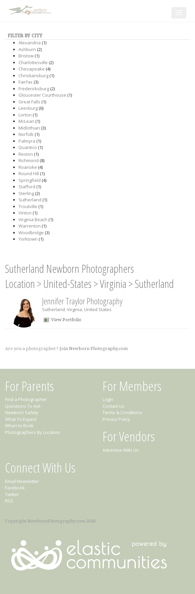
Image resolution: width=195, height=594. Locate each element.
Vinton (25, 213)
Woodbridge (31, 233)
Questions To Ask (23, 406)
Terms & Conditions (122, 412)
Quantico (27, 147)
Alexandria (29, 43)
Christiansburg (33, 75)
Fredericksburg (33, 89)
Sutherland (29, 200)
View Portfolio (66, 319)
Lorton (25, 115)
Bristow (26, 56)
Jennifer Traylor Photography (82, 301)
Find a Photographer (26, 399)
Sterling (26, 193)
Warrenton (29, 226)
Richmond (28, 160)
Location (20, 283)
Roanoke (27, 167)
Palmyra (26, 141)
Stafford (26, 187)
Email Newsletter (22, 481)
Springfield (29, 180)
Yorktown (28, 239)
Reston (25, 154)
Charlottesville (33, 62)
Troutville (27, 206)
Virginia (113, 283)
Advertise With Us (121, 450)
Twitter (12, 494)
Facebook (15, 488)
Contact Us (113, 406)
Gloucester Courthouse (42, 95)
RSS (9, 501)
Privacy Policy (116, 419)
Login (108, 399)
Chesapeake (31, 69)
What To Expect (20, 419)
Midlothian (29, 128)
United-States (67, 283)
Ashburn (27, 49)
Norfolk (26, 134)
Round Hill (28, 173)
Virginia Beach (32, 219)
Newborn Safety (21, 412)
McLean (26, 121)
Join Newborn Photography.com (94, 348)
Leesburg (28, 108)
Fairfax (25, 82)
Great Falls (29, 102)
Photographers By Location (32, 432)
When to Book (19, 426)
